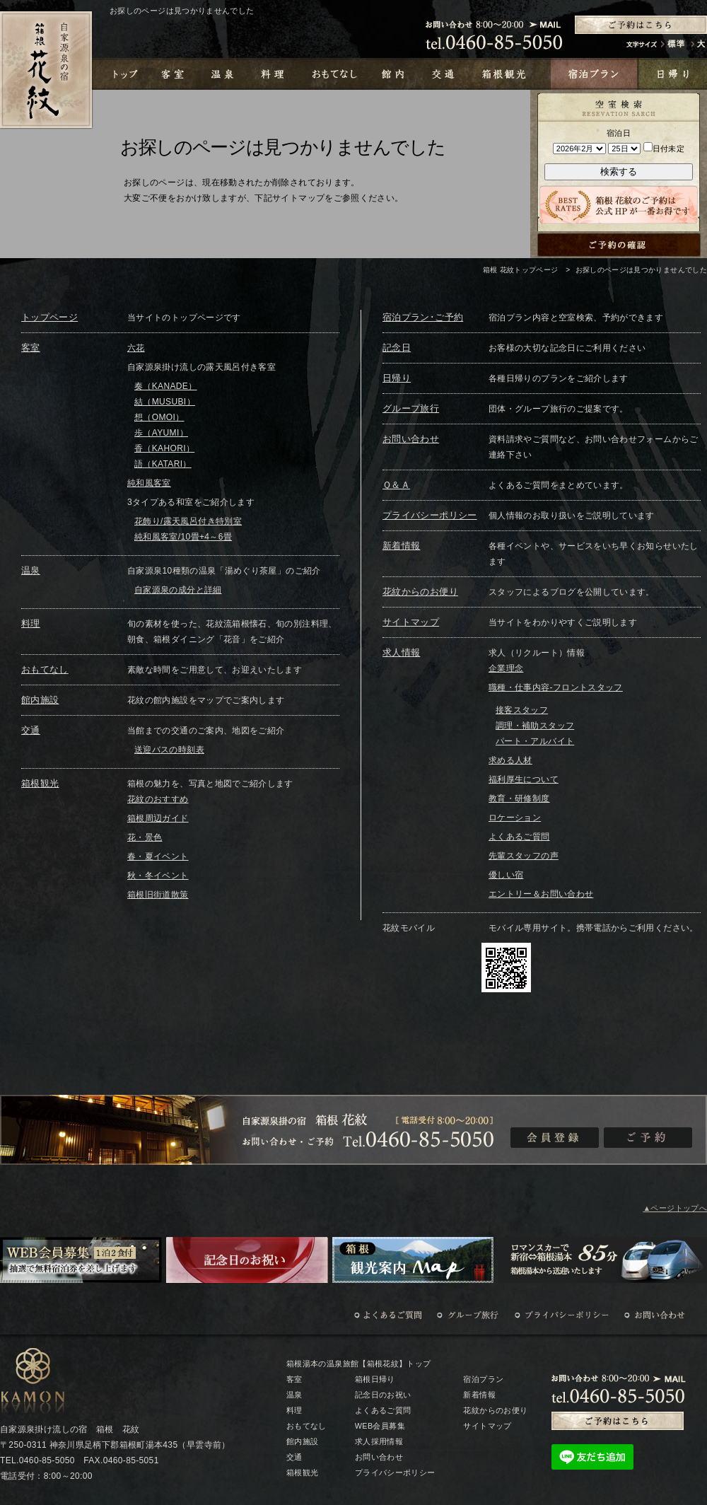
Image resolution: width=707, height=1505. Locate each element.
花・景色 (144, 837)
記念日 (396, 347)
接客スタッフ (522, 710)
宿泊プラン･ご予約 (422, 317)
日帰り (396, 378)
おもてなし (45, 669)
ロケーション (515, 818)
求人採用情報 (379, 1441)
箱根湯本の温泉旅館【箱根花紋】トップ (358, 1363)
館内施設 (40, 700)
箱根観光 (40, 783)
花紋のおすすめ (158, 799)
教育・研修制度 (519, 798)
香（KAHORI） (164, 448)
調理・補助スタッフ (535, 726)
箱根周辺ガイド (158, 818)
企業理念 (506, 668)
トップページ (49, 317)
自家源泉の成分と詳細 (178, 590)
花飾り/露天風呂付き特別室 (188, 521)
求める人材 (510, 760)
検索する (618, 171)
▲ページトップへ (675, 1208)
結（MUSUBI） (164, 402)
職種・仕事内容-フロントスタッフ (556, 687)
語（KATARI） (163, 464)
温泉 (30, 570)
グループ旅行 (410, 408)
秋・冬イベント (158, 876)
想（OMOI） (159, 417)
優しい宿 (506, 875)
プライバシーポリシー (429, 515)
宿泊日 (619, 133)
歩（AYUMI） (161, 433)
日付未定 (663, 148)
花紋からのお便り (420, 591)
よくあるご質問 (519, 837)
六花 (136, 348)
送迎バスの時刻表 (169, 750)
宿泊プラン (483, 1379)
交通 (30, 730)
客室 (30, 347)
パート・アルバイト (535, 741)
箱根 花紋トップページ (521, 270)
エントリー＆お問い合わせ (541, 894)
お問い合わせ (410, 439)
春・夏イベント (158, 856)
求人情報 (401, 652)
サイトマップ (410, 622)
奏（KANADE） (165, 386)
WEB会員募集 (380, 1426)
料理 (30, 623)
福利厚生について (524, 779)
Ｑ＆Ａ (396, 485)
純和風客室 (149, 483)
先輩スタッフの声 (524, 856)
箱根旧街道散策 (158, 895)
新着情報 (401, 545)
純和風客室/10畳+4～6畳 (183, 537)
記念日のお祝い (383, 1394)
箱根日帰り (375, 1379)
